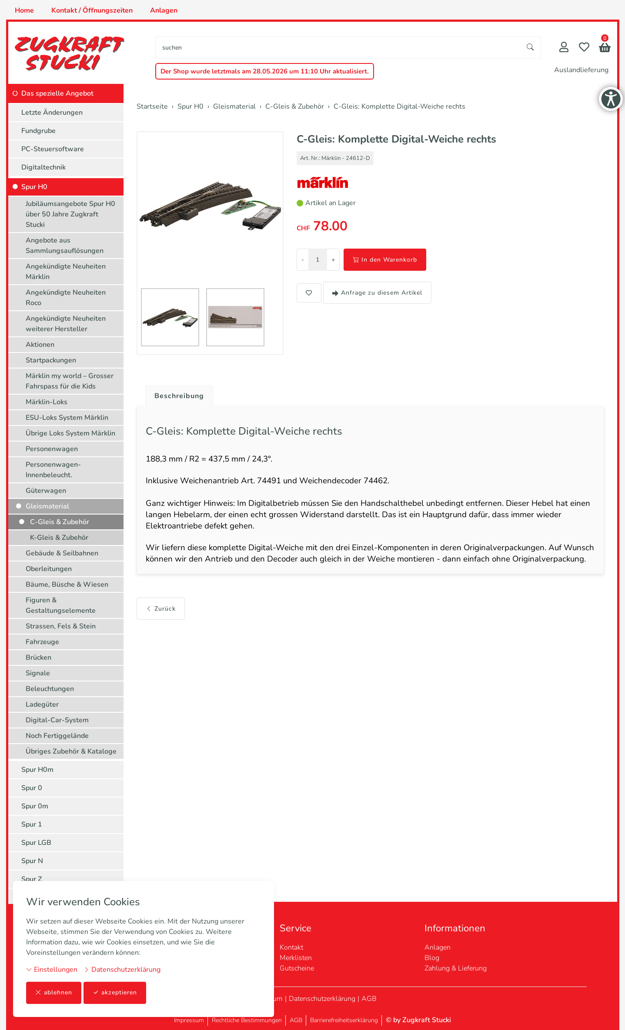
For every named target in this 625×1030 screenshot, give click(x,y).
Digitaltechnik (43, 167)
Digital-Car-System (57, 720)
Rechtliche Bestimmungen (247, 1020)
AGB (369, 998)
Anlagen (163, 10)
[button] (605, 48)
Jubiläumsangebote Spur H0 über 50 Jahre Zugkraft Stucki (70, 214)
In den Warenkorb (385, 259)
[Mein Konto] (563, 48)
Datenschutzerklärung (122, 969)
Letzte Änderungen (52, 112)
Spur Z (31, 879)
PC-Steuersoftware (52, 149)
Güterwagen (46, 490)
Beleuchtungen (50, 689)
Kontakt (291, 947)
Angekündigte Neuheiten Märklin (66, 272)
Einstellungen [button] (51, 969)
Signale (38, 673)
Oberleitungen (49, 569)
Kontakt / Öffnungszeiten (92, 10)
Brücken (38, 657)
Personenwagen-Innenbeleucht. (53, 470)
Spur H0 (34, 187)
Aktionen (40, 344)
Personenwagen (52, 449)
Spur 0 (31, 788)
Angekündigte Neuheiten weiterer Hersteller (66, 324)
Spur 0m (34, 806)
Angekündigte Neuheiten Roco (66, 298)
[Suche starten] (530, 48)
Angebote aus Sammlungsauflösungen (65, 246)
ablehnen (53, 992)
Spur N (32, 861)
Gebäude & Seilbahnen (62, 553)
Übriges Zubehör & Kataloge (71, 751)
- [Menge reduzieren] (302, 260)
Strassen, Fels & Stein (61, 626)
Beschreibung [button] (179, 396)
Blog (431, 958)
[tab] (176, 393)
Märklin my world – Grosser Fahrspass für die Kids (70, 381)
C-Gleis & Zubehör (59, 522)
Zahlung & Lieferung (455, 968)
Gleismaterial (47, 506)
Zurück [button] (161, 605)
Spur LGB (36, 842)
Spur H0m (37, 769)
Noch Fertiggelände (57, 736)
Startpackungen (51, 360)
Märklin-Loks (46, 402)
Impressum (189, 1020)
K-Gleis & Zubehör (59, 537)
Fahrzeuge (42, 642)
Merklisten (296, 958)
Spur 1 (31, 824)
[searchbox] (337, 48)
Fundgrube (38, 131)
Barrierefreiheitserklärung (344, 1020)
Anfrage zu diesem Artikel (377, 293)
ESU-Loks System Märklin (67, 417)
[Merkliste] (584, 48)
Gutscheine (297, 968)
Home (24, 10)
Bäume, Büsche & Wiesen (67, 584)
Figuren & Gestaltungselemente (61, 605)
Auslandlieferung (581, 70)
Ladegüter (42, 704)
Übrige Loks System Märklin (70, 433)
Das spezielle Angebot (57, 93)
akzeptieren (115, 992)
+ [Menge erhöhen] (333, 260)
